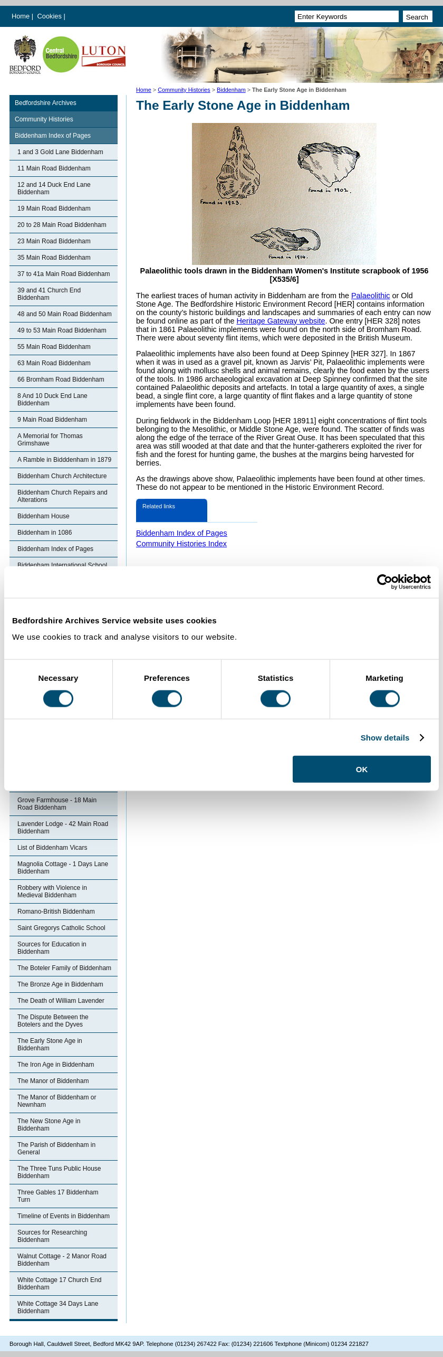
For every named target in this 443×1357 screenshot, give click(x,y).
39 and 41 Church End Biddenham (49, 294)
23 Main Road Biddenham (54, 241)
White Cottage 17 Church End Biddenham (59, 1283)
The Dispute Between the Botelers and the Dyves (53, 1020)
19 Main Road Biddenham (54, 208)
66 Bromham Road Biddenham (60, 379)
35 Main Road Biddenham (54, 257)
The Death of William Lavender (60, 1000)
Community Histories (184, 90)
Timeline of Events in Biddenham (63, 1216)
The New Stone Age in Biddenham (48, 1124)
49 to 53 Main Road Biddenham (62, 330)
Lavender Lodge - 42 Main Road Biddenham (62, 827)
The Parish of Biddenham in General (56, 1148)
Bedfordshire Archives (45, 103)
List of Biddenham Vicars (52, 847)
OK (362, 769)
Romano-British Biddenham (56, 911)
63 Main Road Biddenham (54, 363)
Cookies (50, 16)
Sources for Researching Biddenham (52, 1236)
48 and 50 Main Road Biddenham (64, 314)
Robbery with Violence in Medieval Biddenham (52, 891)
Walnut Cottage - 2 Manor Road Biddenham (62, 1259)
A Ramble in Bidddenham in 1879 (64, 459)
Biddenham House (43, 516)
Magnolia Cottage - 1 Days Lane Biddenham (62, 867)
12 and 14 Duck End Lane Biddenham (54, 188)
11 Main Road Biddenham (54, 168)
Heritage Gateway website (280, 321)
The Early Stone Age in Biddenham (49, 1044)
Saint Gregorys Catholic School (61, 928)
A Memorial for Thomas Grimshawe (50, 439)
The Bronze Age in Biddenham (60, 984)
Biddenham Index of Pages (53, 135)
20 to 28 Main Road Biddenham (62, 225)
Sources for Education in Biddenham (51, 948)
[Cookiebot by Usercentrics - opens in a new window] (385, 582)
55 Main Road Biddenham (54, 346)
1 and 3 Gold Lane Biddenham (60, 152)
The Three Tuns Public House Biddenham (59, 1172)
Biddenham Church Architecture (62, 476)
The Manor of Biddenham (53, 1081)
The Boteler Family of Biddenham (64, 968)
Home (21, 16)
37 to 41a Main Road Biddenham (63, 274)
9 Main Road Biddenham (52, 419)
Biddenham (231, 90)
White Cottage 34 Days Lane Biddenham (57, 1307)
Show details (385, 737)
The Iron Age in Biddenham (55, 1064)
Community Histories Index (181, 543)
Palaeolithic (370, 295)
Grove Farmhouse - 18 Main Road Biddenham (57, 803)
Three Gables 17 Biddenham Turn (57, 1196)
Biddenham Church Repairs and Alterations (62, 496)
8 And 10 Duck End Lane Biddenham (52, 399)
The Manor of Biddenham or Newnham (56, 1101)
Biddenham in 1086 (44, 532)
